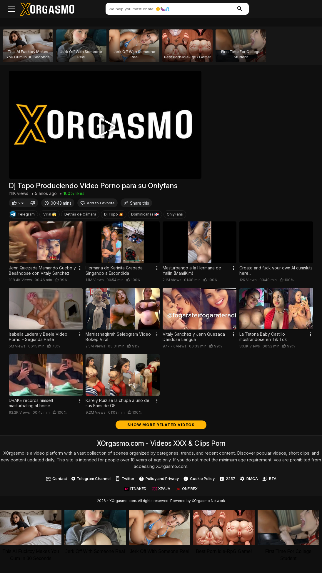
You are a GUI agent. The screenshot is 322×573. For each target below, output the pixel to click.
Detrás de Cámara (80, 215)
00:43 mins (57, 204)
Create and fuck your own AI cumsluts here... (276, 272)
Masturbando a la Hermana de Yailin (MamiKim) (192, 272)
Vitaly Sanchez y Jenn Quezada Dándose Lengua (194, 338)
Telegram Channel (91, 480)
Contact (56, 480)
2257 (227, 480)
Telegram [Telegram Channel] (22, 216)
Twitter (124, 480)
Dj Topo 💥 (113, 215)
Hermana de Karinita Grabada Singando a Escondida (114, 272)
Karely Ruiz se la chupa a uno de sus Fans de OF (117, 404)
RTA (269, 480)
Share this (136, 204)
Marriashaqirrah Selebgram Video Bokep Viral (118, 338)
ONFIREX (187, 490)
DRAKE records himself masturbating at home (31, 404)
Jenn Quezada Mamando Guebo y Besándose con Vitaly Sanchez (42, 272)
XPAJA (161, 490)
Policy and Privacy (159, 480)
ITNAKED (135, 490)
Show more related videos (161, 426)
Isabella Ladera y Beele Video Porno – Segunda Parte (38, 338)
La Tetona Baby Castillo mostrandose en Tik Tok (263, 338)
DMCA (249, 480)
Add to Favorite (97, 204)
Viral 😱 (49, 215)
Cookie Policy (199, 480)
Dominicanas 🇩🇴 (145, 215)
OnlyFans (175, 215)
